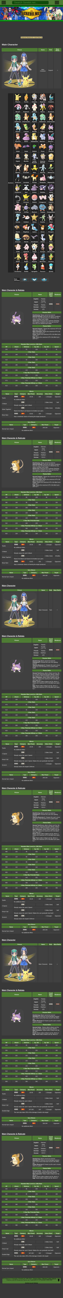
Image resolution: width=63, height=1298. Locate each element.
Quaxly (51, 270)
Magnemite (51, 181)
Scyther (43, 221)
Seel (26, 191)
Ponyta (34, 181)
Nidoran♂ (51, 140)
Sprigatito (34, 270)
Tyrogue (43, 251)
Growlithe (26, 171)
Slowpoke (43, 181)
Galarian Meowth (43, 161)
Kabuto (26, 241)
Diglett (18, 160)
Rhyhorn (34, 211)
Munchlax (43, 260)
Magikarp (26, 231)
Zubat (26, 150)
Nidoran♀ (43, 140)
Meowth (26, 160)
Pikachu (18, 101)
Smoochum (51, 251)
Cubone (51, 201)
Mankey (18, 171)
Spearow (18, 140)
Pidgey (43, 130)
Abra (34, 171)
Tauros (18, 231)
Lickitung (18, 211)
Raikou (43, 111)
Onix (18, 201)
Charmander (26, 121)
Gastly (51, 191)
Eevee (43, 231)
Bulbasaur (18, 121)
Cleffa (18, 251)
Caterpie (26, 130)
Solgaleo (34, 101)
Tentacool (18, 181)
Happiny (34, 260)
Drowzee (26, 201)
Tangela (43, 211)
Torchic (26, 101)
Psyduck (51, 160)
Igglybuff (26, 251)
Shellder (43, 191)
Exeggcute (43, 201)
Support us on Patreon (31, 1283)
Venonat (51, 150)
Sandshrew (34, 140)
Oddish (34, 150)
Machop (43, 171)
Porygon (51, 231)
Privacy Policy (37, 1278)
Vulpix (18, 150)
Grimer (34, 191)
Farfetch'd (18, 191)
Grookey (51, 260)
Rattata (51, 130)
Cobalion (51, 101)
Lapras (34, 231)
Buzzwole (51, 111)
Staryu (34, 221)
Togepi (34, 251)
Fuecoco (43, 270)
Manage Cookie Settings (49, 1278)
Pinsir (51, 221)
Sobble (26, 270)
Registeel (26, 111)
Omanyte (18, 241)
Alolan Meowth (34, 161)
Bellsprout (51, 171)
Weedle (34, 130)
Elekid (18, 260)
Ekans (26, 140)
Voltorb (34, 201)
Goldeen (26, 221)
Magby (26, 260)
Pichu (51, 241)
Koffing (26, 211)
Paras (43, 150)
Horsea (18, 221)
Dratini (43, 241)
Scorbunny (18, 270)
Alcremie (34, 111)
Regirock (43, 101)
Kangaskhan (51, 211)
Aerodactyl (34, 241)
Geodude (26, 181)
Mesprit (18, 111)
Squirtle (34, 121)
